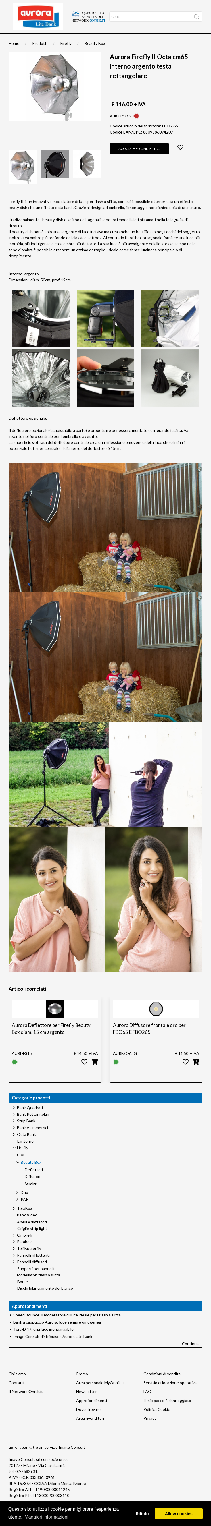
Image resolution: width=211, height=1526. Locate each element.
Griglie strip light (32, 1239)
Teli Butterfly (29, 1258)
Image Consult (72, 1457)
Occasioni (96, 39)
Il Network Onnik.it (26, 1401)
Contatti (16, 1392)
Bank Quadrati (30, 1117)
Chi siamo (50, 39)
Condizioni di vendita (162, 1384)
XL (23, 1165)
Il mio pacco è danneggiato (167, 1410)
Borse (22, 1292)
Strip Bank (26, 1131)
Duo (24, 1202)
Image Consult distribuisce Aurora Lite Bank (52, 1346)
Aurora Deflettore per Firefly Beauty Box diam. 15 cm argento (51, 1038)
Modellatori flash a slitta (38, 1285)
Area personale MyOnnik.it (100, 1392)
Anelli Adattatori (32, 1232)
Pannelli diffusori (32, 1272)
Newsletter (86, 1401)
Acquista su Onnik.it (139, 159)
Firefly (66, 53)
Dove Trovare (88, 1419)
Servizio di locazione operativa (170, 1392)
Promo (82, 1384)
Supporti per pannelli (35, 1279)
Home (13, 39)
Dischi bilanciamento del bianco (45, 1298)
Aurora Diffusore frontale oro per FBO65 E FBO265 (149, 1038)
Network (113, 39)
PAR (24, 1209)
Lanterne (25, 1151)
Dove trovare (30, 39)
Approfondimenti (73, 39)
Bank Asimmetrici (32, 1138)
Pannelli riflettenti (33, 1265)
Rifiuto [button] (142, 1513)
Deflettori (34, 1180)
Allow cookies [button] (179, 1513)
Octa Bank (26, 1144)
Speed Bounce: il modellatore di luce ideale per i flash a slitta (67, 1325)
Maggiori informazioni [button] (46, 1517)
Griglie (31, 1193)
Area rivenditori (90, 1428)
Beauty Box (95, 53)
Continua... (191, 1353)
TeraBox (24, 1218)
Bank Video (27, 1225)
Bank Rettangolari (33, 1124)
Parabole (25, 1252)
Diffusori (32, 1187)
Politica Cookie (156, 1419)
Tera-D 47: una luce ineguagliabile (43, 1339)
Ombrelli (24, 1245)
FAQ (147, 1401)
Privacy (149, 1428)
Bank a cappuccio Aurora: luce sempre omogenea (57, 1332)
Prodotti (39, 53)
